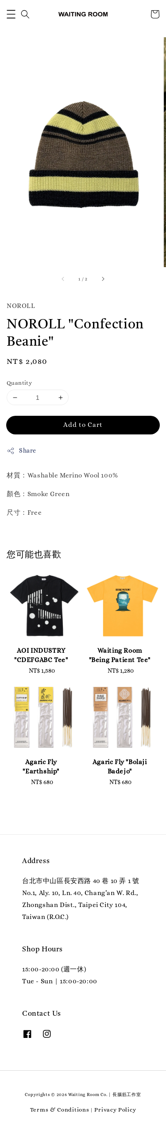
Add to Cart (83, 425)
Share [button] (21, 451)
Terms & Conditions (59, 1109)
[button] (11, 14)
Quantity (19, 382)
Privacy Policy (115, 1109)
